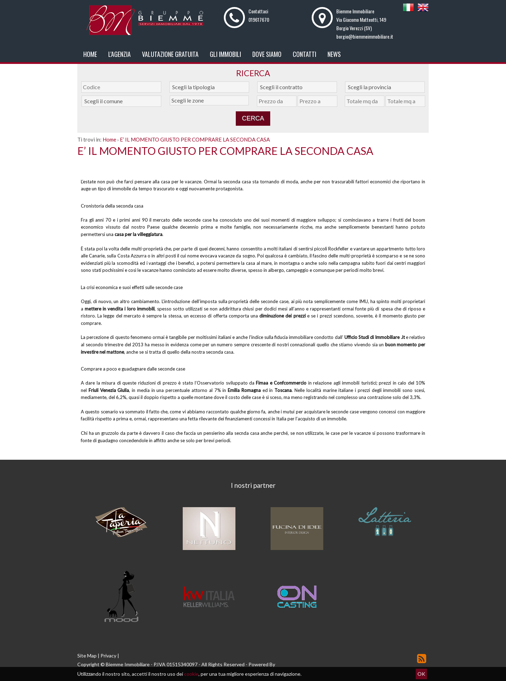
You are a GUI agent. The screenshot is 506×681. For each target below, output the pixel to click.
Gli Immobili (225, 54)
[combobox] (209, 87)
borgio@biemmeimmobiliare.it (364, 36)
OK (421, 674)
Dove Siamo (266, 54)
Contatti (304, 54)
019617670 (258, 19)
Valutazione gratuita (170, 54)
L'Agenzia (119, 54)
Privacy (108, 656)
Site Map (87, 656)
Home (90, 54)
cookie (191, 674)
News (334, 54)
